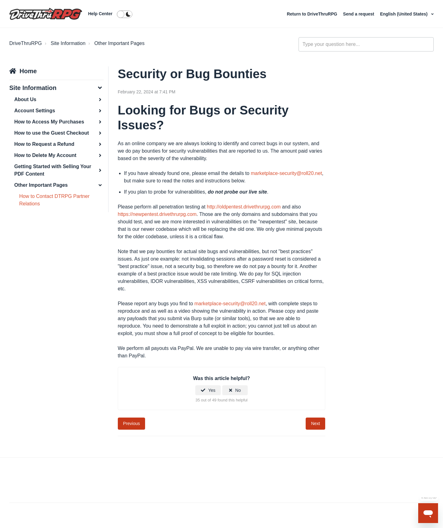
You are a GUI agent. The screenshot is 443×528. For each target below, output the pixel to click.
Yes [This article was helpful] (211, 390)
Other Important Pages (119, 43)
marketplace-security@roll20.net (286, 173)
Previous (131, 423)
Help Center (100, 13)
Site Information (68, 43)
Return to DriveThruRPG (312, 13)
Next (315, 423)
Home (28, 71)
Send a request (359, 13)
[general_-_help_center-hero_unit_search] (366, 44)
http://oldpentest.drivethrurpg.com (244, 206)
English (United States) (404, 13)
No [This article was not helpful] (238, 390)
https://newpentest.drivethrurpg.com (157, 214)
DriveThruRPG (25, 43)
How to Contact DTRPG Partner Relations (54, 200)
